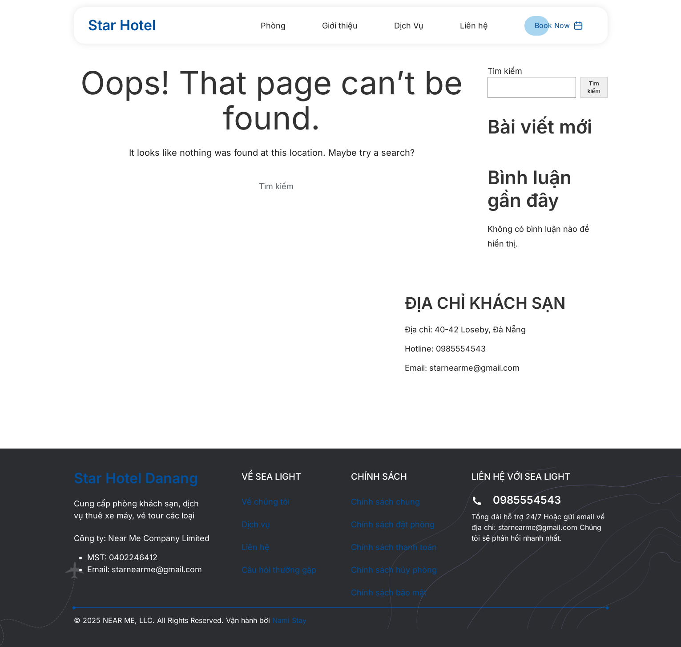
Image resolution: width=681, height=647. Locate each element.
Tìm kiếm (505, 71)
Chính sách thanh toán (394, 547)
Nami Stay (289, 620)
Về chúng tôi (266, 501)
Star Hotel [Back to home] (122, 25)
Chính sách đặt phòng (393, 524)
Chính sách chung (385, 501)
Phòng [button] (273, 25)
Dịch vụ (256, 524)
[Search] (271, 186)
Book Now (559, 25)
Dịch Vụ (408, 25)
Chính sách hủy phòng (394, 569)
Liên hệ (474, 25)
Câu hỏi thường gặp (279, 569)
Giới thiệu (340, 25)
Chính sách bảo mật (389, 592)
